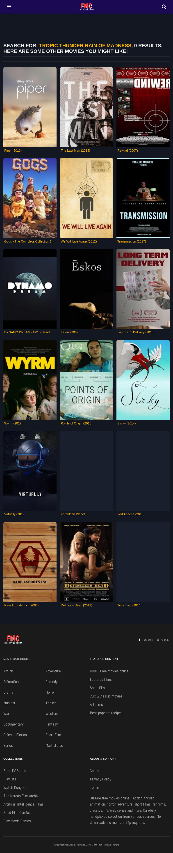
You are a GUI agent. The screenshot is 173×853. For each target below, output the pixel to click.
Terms (95, 787)
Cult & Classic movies (106, 695)
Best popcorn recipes (106, 712)
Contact (96, 770)
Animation (11, 681)
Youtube (163, 639)
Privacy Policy (100, 778)
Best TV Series (14, 770)
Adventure (53, 670)
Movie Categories (16, 659)
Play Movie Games (17, 820)
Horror (50, 692)
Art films (96, 704)
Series (8, 745)
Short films (98, 687)
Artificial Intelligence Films (23, 803)
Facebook (146, 639)
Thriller (51, 702)
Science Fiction (15, 734)
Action (8, 670)
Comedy (51, 681)
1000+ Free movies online (109, 670)
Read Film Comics (17, 812)
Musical (9, 702)
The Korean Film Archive (21, 795)
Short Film (53, 734)
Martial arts (54, 745)
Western (52, 713)
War (6, 713)
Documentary (13, 723)
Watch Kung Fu (14, 787)
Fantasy (52, 723)
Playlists (9, 778)
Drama (8, 692)
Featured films (101, 679)
